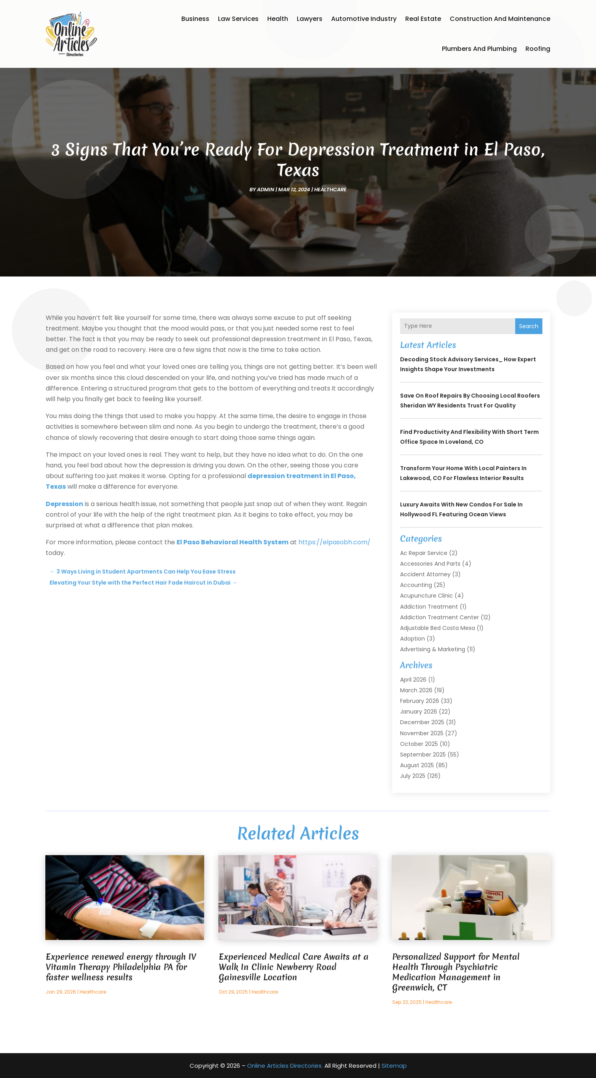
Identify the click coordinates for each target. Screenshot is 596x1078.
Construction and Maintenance (500, 18)
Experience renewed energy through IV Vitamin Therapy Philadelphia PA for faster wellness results (121, 967)
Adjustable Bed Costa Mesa (437, 628)
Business (195, 18)
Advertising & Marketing (432, 649)
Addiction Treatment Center (439, 617)
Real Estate (423, 18)
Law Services (238, 18)
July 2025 (412, 776)
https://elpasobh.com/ (334, 542)
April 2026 (413, 680)
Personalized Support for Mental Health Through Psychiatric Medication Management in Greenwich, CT (456, 972)
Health (277, 18)
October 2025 (419, 744)
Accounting (416, 585)
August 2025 (417, 765)
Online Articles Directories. (285, 1065)
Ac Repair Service (423, 553)
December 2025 (422, 722)
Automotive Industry (364, 18)
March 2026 (416, 690)
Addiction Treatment (429, 607)
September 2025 (423, 755)
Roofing (537, 48)
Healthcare (330, 189)
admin (265, 189)
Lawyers (309, 18)
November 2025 (421, 733)
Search (528, 326)
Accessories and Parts (430, 564)
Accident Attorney (425, 574)
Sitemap (394, 1065)
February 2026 (419, 701)
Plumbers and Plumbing (479, 48)
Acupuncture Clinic (426, 596)
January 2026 (418, 712)
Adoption (412, 639)
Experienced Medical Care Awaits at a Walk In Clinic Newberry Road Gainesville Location (294, 967)
